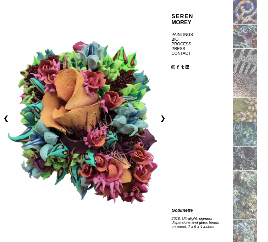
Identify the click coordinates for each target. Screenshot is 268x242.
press (178, 48)
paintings (182, 34)
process (181, 44)
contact (181, 53)
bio (174, 39)
